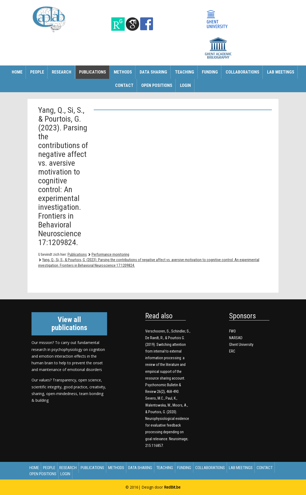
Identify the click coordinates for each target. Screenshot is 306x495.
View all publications (69, 323)
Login (185, 85)
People (37, 72)
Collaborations (242, 72)
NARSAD (235, 338)
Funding (210, 72)
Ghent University (241, 344)
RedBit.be (172, 487)
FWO (232, 331)
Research (61, 72)
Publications (92, 72)
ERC (232, 351)
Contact (124, 85)
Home (17, 72)
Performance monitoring (110, 254)
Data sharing (153, 72)
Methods (123, 72)
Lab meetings (280, 72)
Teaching (184, 72)
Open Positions (156, 85)
